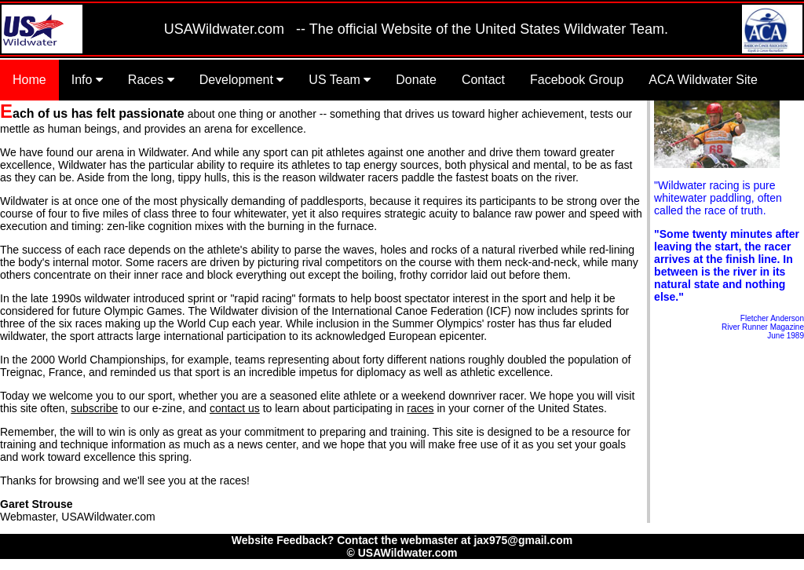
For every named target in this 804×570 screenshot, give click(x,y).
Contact (483, 79)
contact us (235, 408)
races (420, 408)
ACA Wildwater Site (703, 79)
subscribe (94, 408)
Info (87, 79)
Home (29, 79)
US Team (340, 79)
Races (151, 79)
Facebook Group (576, 79)
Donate (416, 79)
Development (241, 79)
